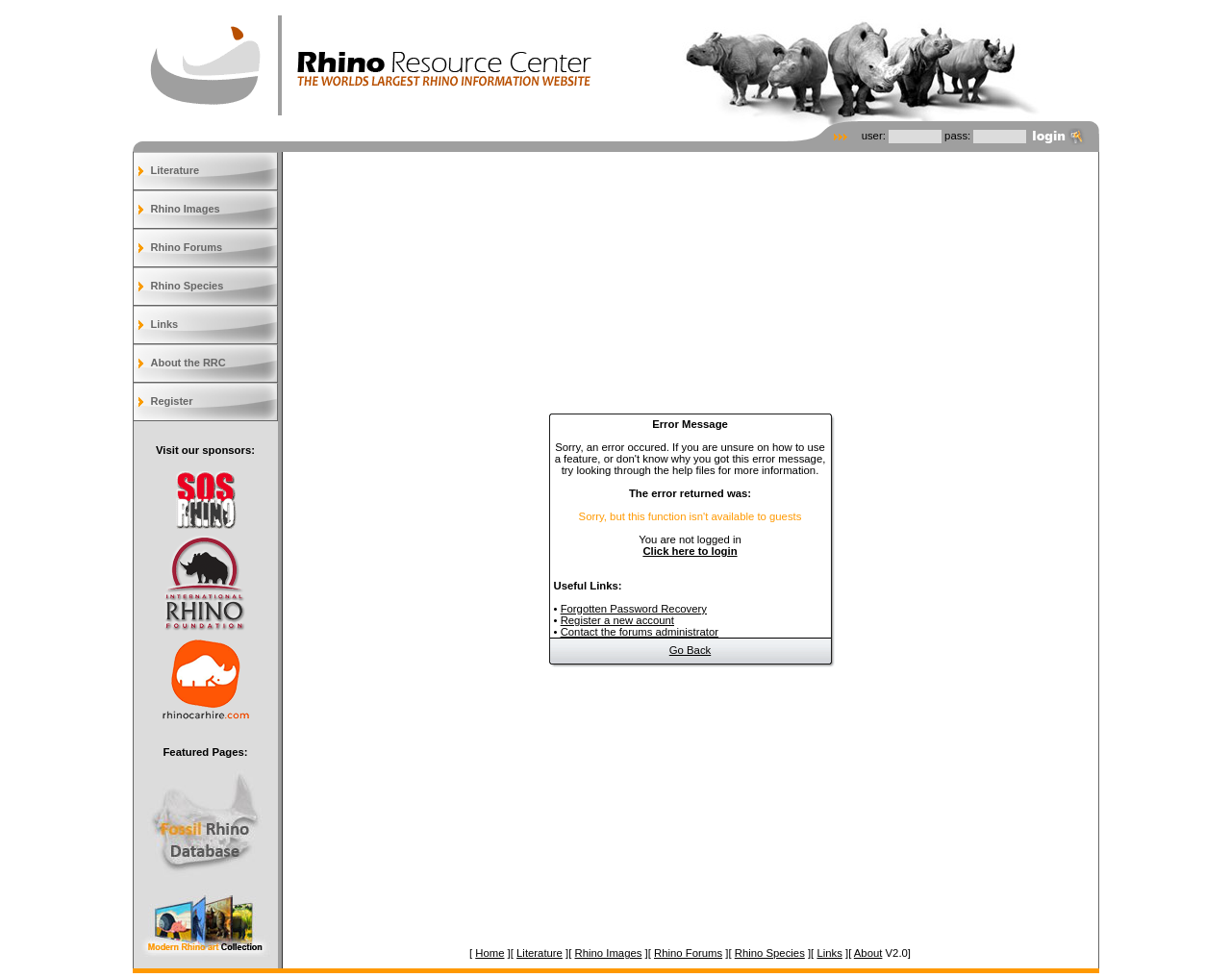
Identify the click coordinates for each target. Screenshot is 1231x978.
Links (165, 324)
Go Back (690, 650)
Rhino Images (185, 208)
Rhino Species (187, 285)
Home (489, 953)
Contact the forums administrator (639, 632)
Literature (175, 170)
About (868, 953)
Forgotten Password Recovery (634, 608)
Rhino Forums (187, 247)
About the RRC (188, 362)
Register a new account (617, 620)
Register (172, 401)
